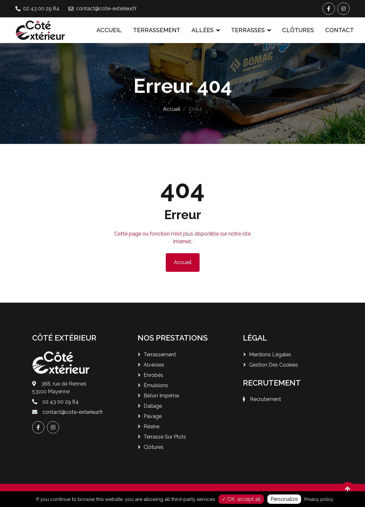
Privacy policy (319, 499)
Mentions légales (270, 354)
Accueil (109, 30)
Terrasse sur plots (165, 437)
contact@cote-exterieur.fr (106, 8)
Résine (151, 426)
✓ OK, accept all (241, 499)
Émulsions (156, 385)
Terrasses (248, 30)
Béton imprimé (161, 396)
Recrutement (265, 399)
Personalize (284, 499)
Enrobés (153, 375)
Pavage (153, 416)
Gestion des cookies (273, 365)
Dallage (153, 406)
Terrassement (156, 30)
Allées (202, 30)
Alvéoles (154, 365)
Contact (339, 30)
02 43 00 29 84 (41, 8)
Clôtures (298, 30)
